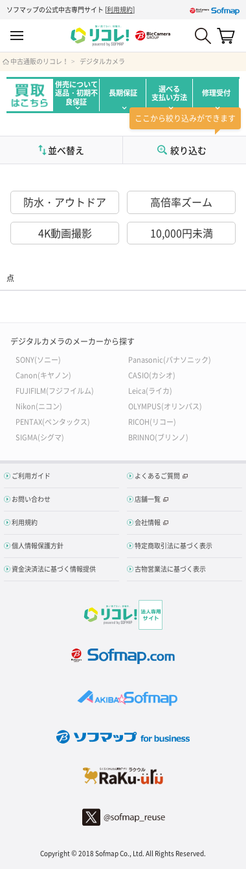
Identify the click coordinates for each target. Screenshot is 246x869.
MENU (16, 36)
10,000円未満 (181, 233)
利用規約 (120, 9)
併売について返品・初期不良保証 (76, 93)
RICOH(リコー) (152, 421)
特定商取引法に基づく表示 (173, 545)
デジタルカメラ (102, 61)
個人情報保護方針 (37, 545)
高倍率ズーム (181, 201)
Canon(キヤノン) (43, 375)
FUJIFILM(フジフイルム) (55, 390)
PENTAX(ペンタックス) (53, 421)
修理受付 (216, 92)
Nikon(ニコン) (39, 406)
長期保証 (123, 92)
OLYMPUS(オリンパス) (165, 406)
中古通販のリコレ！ (39, 61)
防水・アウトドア (64, 201)
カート (226, 35)
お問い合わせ (31, 499)
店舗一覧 (148, 499)
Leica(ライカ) (150, 390)
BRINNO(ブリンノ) (158, 437)
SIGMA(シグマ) (40, 437)
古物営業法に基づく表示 (170, 569)
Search (203, 36)
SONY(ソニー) (38, 359)
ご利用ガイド (31, 475)
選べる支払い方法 (169, 93)
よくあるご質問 (157, 475)
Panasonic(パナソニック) (169, 359)
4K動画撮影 (65, 233)
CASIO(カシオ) (151, 375)
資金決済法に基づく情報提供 (54, 569)
